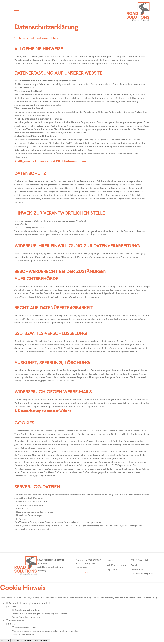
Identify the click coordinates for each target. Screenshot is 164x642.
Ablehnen (5, 640)
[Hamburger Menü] (16, 11)
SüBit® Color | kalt (140, 560)
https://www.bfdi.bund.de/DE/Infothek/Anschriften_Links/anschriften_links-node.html (56, 297)
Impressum (112, 569)
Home (110, 560)
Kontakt (134, 565)
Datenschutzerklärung (146, 597)
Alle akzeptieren (42, 640)
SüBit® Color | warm (116, 565)
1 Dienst (11, 606)
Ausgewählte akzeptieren (22, 640)
